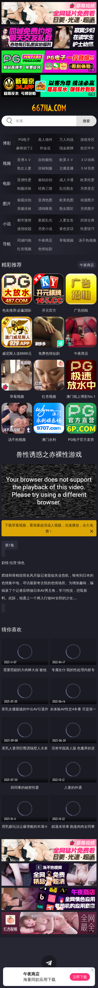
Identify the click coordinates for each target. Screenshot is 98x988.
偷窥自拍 (24, 199)
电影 (7, 183)
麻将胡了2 (24, 148)
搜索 (86, 120)
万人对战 (66, 139)
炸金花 (45, 148)
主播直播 (66, 168)
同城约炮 (24, 240)
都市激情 (24, 220)
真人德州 (45, 139)
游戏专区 (87, 139)
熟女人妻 (24, 168)
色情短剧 (45, 248)
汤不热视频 (87, 240)
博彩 (7, 143)
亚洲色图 (45, 199)
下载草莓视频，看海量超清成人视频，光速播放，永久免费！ (49, 528)
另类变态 (87, 188)
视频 (7, 163)
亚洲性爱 (24, 179)
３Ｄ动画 (87, 159)
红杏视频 (24, 248)
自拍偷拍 (45, 159)
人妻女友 (66, 220)
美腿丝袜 (24, 208)
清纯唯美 (45, 208)
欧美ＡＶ (66, 159)
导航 (7, 244)
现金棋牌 (66, 148)
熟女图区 (66, 208)
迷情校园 (24, 228)
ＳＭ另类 (87, 168)
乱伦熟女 (66, 188)
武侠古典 (87, 220)
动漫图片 (87, 199)
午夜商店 (45, 240)
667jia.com (49, 108)
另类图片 (87, 208)
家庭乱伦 (45, 220)
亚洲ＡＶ (24, 159)
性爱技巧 (87, 228)
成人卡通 (66, 179)
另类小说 (45, 228)
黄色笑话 (66, 228)
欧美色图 (66, 199)
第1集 (9, 545)
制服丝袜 (24, 188)
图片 (7, 203)
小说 (7, 223)
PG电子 (24, 139)
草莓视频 (66, 240)
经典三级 (45, 188)
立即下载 (80, 976)
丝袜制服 (45, 168)
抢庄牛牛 (87, 148)
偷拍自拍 (45, 179)
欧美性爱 (87, 179)
